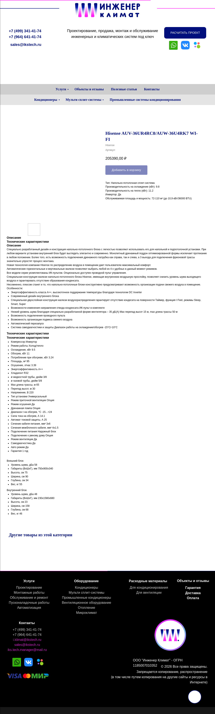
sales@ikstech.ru (25, 45)
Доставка (193, 593)
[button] (185, 33)
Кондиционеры (45, 99)
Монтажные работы (29, 592)
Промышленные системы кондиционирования (145, 99)
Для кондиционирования (149, 587)
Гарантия (193, 588)
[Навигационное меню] (7, 78)
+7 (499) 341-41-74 (25, 31)
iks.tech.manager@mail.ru (27, 650)
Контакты (152, 89)
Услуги (60, 89)
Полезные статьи (124, 89)
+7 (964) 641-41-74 (25, 37)
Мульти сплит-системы (83, 99)
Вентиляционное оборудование (86, 602)
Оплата (193, 598)
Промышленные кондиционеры (86, 597)
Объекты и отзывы (89, 89)
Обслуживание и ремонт (29, 597)
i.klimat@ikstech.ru (27, 639)
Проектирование (29, 587)
